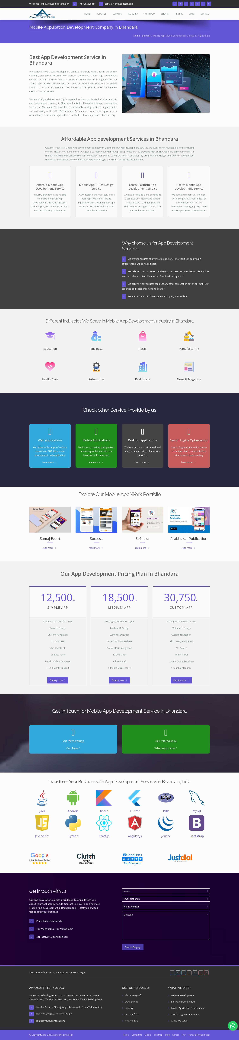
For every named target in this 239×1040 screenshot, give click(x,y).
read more (48, 547)
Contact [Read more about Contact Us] (205, 13)
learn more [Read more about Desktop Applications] (140, 462)
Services (117, 13)
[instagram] (192, 4)
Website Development (181, 995)
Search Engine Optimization (183, 1014)
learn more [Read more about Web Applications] (48, 462)
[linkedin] (186, 4)
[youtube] (203, 4)
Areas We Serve (177, 1020)
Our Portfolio (130, 1014)
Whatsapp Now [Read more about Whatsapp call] (165, 748)
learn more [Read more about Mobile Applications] (94, 462)
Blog (191, 13)
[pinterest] (209, 4)
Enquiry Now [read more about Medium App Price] (119, 680)
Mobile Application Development (186, 1007)
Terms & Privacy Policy (199, 1034)
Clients (165, 13)
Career (175, 1034)
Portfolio (149, 13)
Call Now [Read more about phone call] (73, 748)
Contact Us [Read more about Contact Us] (137, 1034)
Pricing (179, 13)
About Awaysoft (131, 995)
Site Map (158, 1034)
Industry (133, 13)
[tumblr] (197, 4)
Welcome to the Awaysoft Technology (49, 3)
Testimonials (130, 1020)
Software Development (181, 1001)
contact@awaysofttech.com (119, 3)
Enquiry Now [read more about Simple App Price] (57, 680)
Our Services (130, 1001)
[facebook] (174, 4)
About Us (101, 13)
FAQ (184, 1034)
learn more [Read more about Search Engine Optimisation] (187, 462)
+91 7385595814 (86, 3)
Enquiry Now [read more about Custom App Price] (180, 680)
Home (87, 13)
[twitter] (180, 4)
